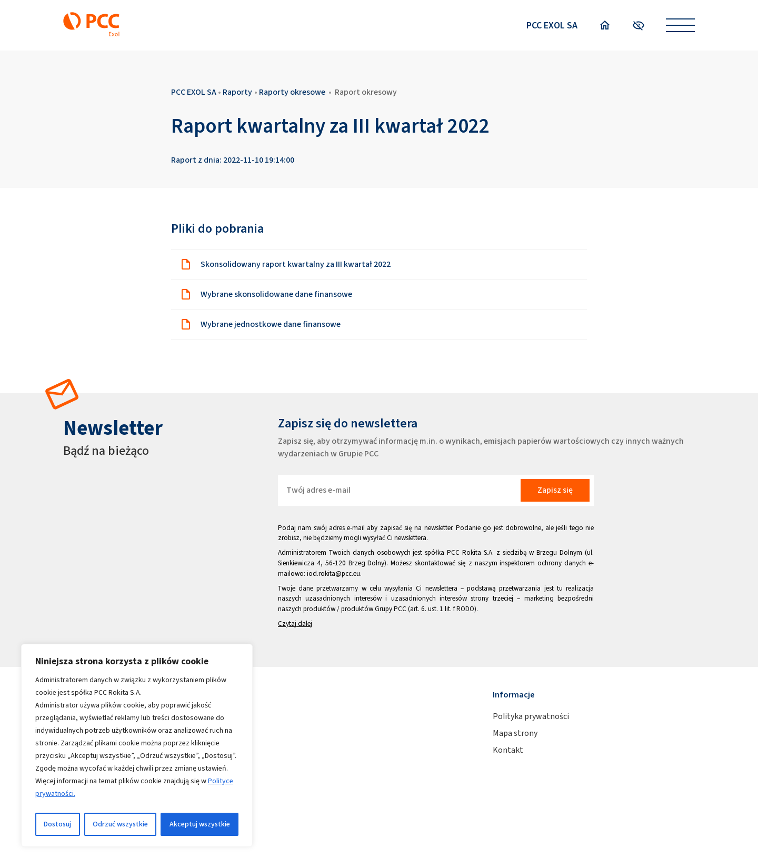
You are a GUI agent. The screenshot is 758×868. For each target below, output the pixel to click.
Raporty (237, 91)
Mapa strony (515, 733)
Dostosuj (57, 824)
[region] (137, 745)
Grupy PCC (390, 608)
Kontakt (508, 749)
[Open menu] (680, 25)
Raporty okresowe (292, 91)
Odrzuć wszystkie (120, 824)
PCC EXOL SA (551, 25)
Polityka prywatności (531, 716)
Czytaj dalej (295, 623)
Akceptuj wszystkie (199, 824)
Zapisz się (555, 489)
